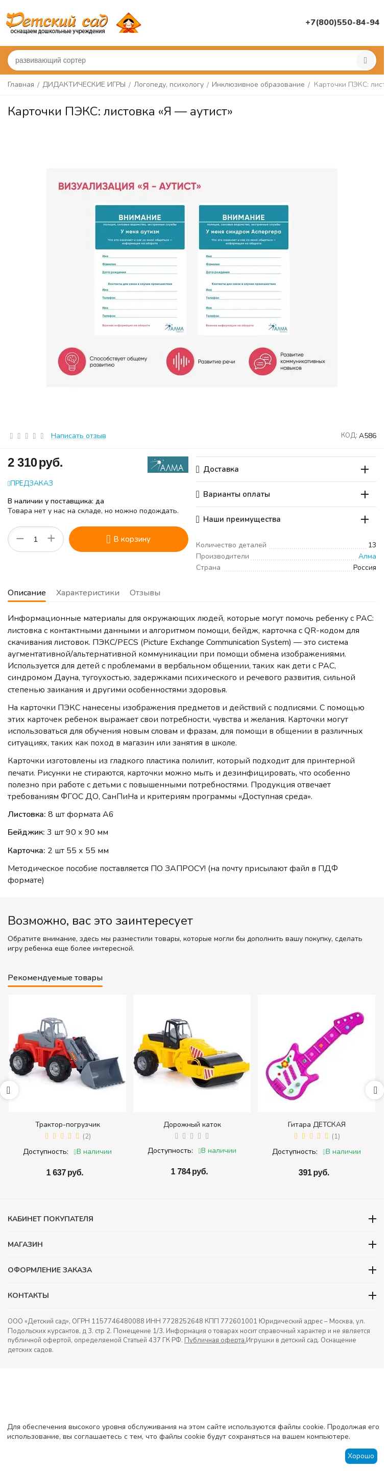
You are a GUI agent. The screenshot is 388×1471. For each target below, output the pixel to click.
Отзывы (145, 592)
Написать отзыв (78, 436)
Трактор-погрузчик (67, 1124)
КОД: (349, 435)
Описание (27, 592)
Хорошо (361, 1456)
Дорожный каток (192, 1124)
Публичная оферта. (215, 1340)
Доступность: (45, 1151)
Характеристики (87, 592)
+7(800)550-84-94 (342, 22)
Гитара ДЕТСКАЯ (317, 1124)
